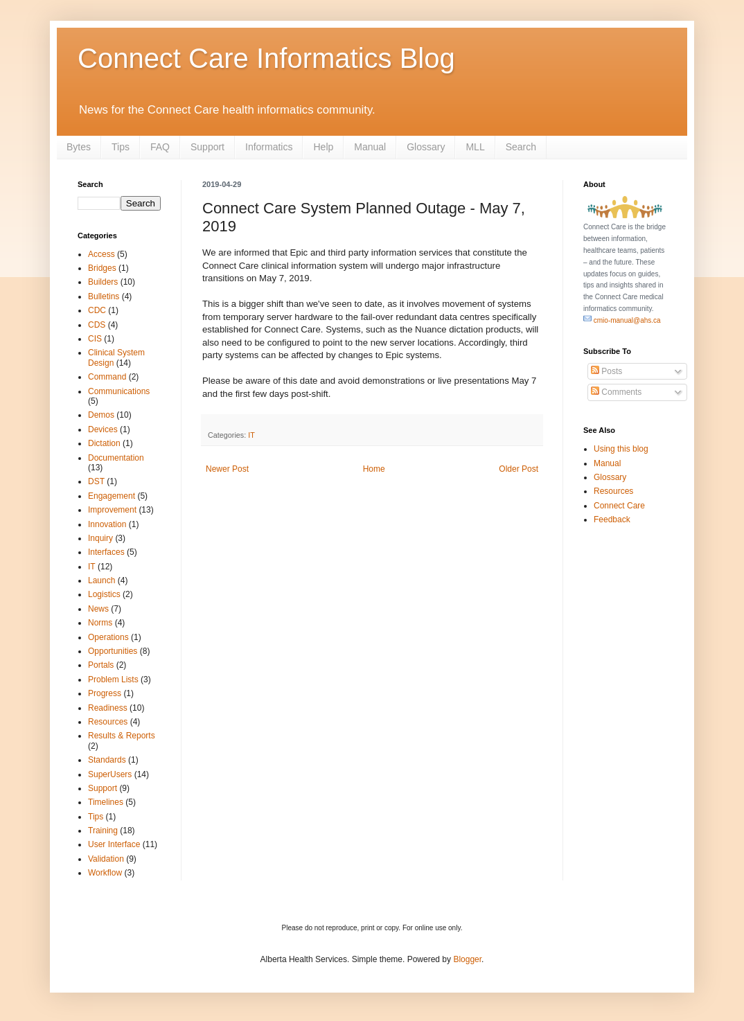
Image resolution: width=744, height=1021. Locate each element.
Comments (616, 392)
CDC (97, 310)
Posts (606, 371)
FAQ (160, 146)
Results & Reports (121, 735)
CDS (96, 325)
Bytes (79, 146)
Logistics (104, 594)
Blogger (467, 959)
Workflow (105, 873)
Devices (103, 429)
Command (107, 377)
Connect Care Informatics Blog (266, 58)
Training (103, 830)
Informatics (268, 146)
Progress (104, 693)
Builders (103, 282)
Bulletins (103, 296)
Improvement (112, 510)
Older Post (518, 469)
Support (207, 146)
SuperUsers (110, 774)
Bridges (102, 268)
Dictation (104, 443)
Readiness (107, 708)
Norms (100, 623)
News (98, 609)
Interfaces (106, 552)
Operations (108, 637)
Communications (119, 391)
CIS (95, 339)
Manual (370, 146)
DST (96, 481)
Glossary (426, 146)
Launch (101, 580)
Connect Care (619, 505)
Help (323, 146)
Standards (107, 760)
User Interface (114, 844)
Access (101, 254)
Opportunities (112, 651)
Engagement (111, 496)
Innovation (107, 524)
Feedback (612, 519)
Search (521, 146)
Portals (101, 665)
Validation (106, 859)
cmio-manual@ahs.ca (622, 320)
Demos (101, 415)
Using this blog (621, 449)
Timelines (105, 802)
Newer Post (227, 469)
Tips (121, 146)
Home (374, 469)
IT (251, 435)
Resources (107, 722)
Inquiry (100, 538)
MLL (475, 146)
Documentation (116, 458)
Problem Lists (113, 679)
